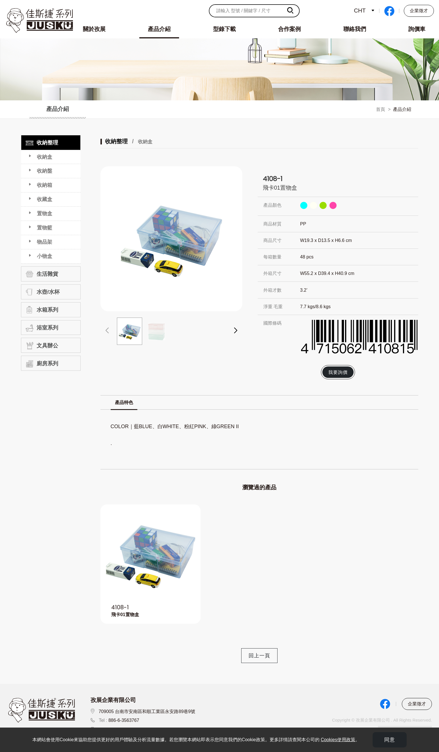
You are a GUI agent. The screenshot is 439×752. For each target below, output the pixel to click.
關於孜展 (94, 29)
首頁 (380, 109)
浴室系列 (41, 327)
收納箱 (44, 185)
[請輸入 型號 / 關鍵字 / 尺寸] (245, 11)
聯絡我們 (354, 29)
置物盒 (44, 213)
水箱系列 (41, 310)
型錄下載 (224, 29)
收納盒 (44, 157)
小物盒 (44, 256)
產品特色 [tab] (124, 402)
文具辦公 (41, 345)
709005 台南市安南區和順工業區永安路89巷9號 (146, 711)
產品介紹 (159, 29)
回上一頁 (259, 655)
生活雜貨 (41, 274)
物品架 (44, 242)
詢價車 (416, 29)
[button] (236, 330)
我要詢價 (338, 372)
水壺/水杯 (42, 292)
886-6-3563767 (123, 720)
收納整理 (41, 142)
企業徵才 (419, 10)
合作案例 (289, 29)
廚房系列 (41, 363)
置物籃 (44, 228)
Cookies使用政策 (338, 739)
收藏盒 (44, 199)
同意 (389, 740)
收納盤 (44, 171)
